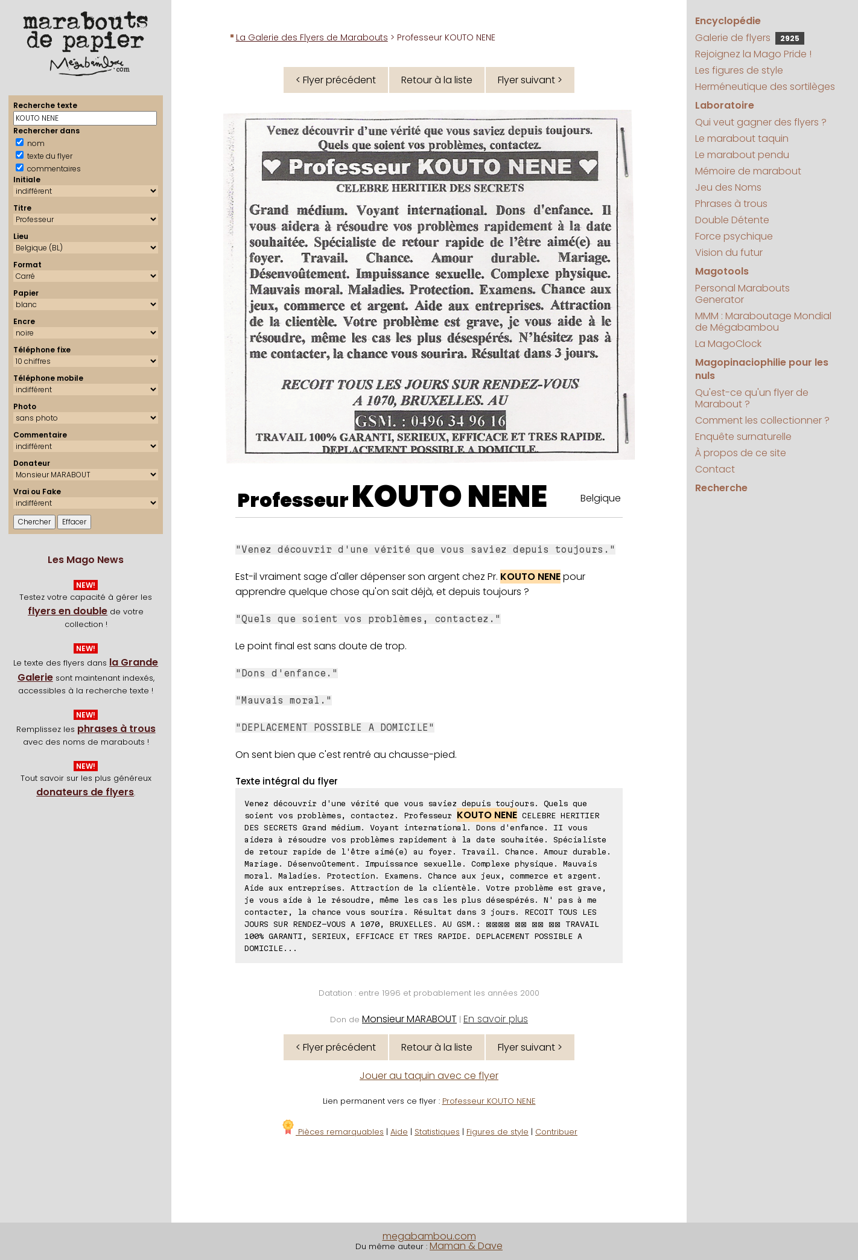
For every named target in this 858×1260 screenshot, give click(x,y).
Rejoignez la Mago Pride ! (753, 54)
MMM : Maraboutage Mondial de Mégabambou (763, 321)
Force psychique (734, 236)
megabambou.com (429, 1236)
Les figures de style (739, 70)
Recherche (721, 488)
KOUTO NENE (449, 497)
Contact (715, 469)
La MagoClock (728, 344)
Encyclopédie (728, 21)
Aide (399, 1132)
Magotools (722, 271)
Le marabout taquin (742, 138)
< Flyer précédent (336, 80)
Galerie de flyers (749, 38)
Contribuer (556, 1132)
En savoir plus (495, 1019)
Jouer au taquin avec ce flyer (429, 1076)
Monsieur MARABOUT (409, 1019)
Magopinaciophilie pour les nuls (761, 369)
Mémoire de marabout (748, 171)
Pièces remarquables (332, 1132)
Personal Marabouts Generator (742, 294)
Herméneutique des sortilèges (765, 87)
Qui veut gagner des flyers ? (761, 122)
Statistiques (437, 1132)
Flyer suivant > (530, 80)
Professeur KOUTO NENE (489, 1101)
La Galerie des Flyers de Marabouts (312, 37)
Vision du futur (729, 252)
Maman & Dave (466, 1246)
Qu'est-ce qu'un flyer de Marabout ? (752, 398)
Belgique (600, 498)
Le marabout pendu (742, 155)
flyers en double (67, 611)
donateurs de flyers (85, 792)
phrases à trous (116, 729)
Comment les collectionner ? (762, 420)
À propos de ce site (740, 453)
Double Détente (732, 220)
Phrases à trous (731, 204)
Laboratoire (724, 105)
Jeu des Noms (728, 187)
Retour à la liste (436, 80)
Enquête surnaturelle (743, 437)
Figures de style (497, 1132)
